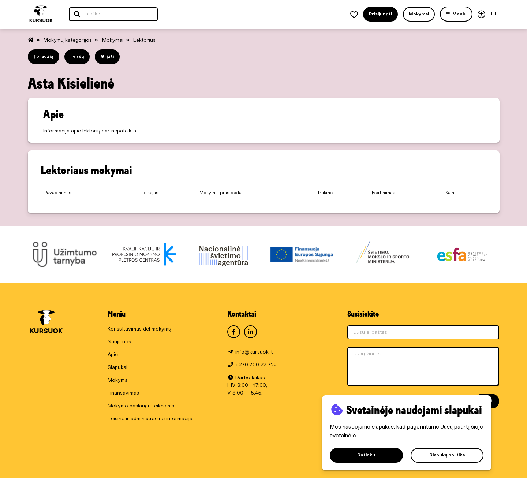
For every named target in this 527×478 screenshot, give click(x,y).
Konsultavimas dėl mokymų (139, 329)
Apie (113, 355)
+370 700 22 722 (256, 365)
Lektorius (144, 40)
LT (493, 14)
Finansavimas (123, 393)
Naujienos (119, 342)
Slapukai (117, 367)
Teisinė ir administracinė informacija (150, 419)
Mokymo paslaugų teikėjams (141, 406)
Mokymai (113, 40)
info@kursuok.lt (254, 352)
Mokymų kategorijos (68, 40)
